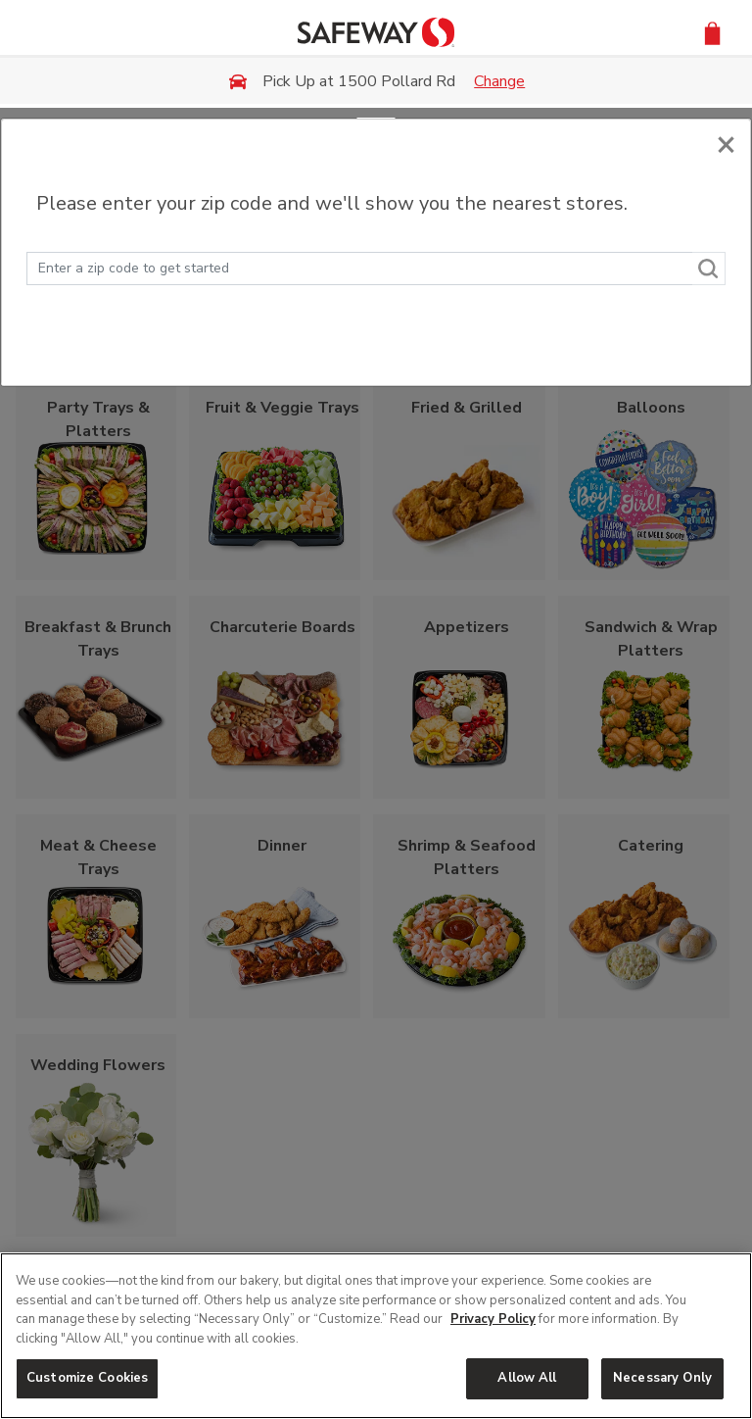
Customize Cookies (87, 1378)
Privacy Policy (493, 1319)
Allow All (526, 1378)
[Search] (709, 268)
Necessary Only (662, 1378)
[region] (376, 1335)
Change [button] (499, 81)
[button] (712, 32)
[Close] (726, 143)
